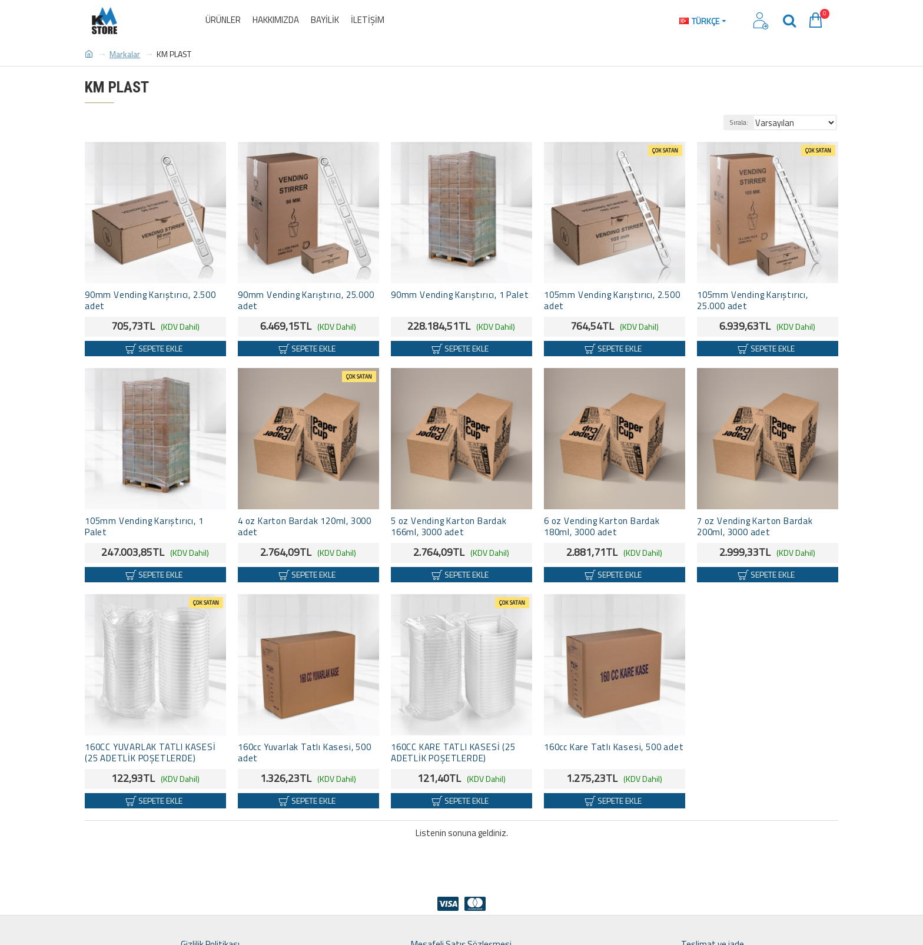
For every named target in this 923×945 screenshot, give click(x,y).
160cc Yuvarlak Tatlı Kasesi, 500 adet (304, 753)
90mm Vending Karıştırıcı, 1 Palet (460, 295)
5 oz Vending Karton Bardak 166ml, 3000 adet (449, 527)
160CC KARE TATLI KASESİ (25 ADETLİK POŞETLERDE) (453, 753)
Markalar (124, 54)
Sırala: (748, 122)
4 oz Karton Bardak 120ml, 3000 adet (304, 527)
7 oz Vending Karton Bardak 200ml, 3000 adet (755, 527)
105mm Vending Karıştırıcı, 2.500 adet (612, 301)
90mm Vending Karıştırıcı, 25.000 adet (306, 301)
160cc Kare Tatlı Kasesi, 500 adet (613, 747)
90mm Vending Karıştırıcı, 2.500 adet (150, 301)
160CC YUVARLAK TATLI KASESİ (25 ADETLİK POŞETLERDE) (150, 753)
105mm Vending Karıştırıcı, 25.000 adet (752, 301)
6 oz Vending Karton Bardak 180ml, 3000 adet (602, 527)
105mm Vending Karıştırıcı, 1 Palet (144, 527)
